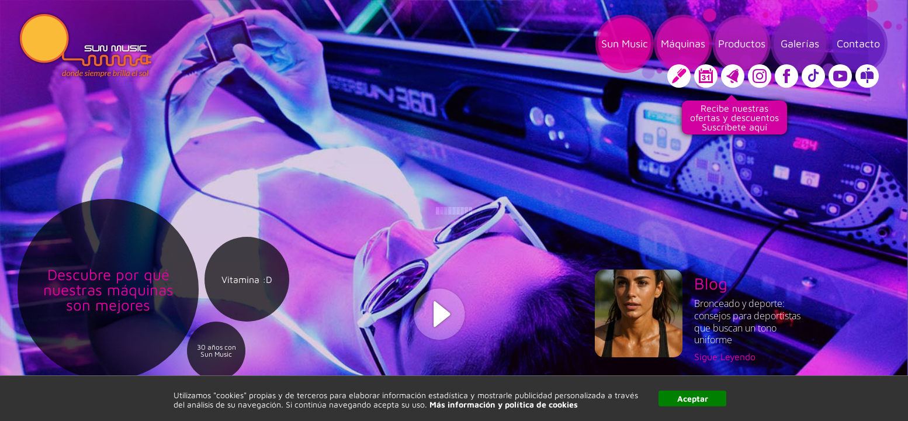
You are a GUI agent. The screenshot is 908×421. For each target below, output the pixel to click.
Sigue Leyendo (724, 356)
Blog (710, 283)
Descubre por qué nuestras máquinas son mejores (108, 289)
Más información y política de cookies (503, 404)
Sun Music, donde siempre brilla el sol (86, 46)
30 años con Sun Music (216, 351)
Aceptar (692, 398)
